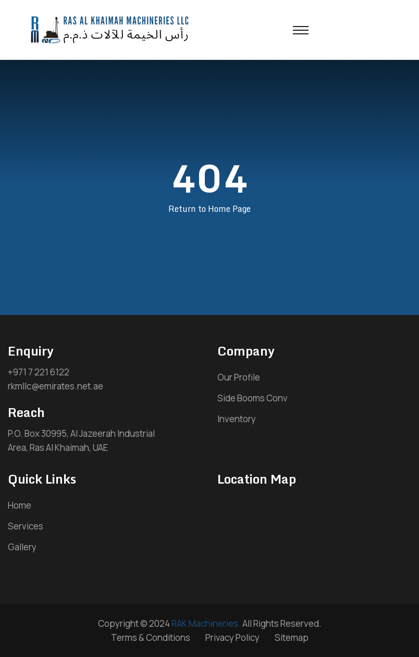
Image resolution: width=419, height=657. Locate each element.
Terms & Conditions (150, 637)
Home (19, 505)
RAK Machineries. (206, 623)
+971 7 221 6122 (38, 372)
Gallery (22, 547)
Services (25, 526)
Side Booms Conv (252, 398)
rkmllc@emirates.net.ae (55, 386)
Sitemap (292, 637)
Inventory (236, 419)
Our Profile (238, 377)
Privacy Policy (232, 637)
